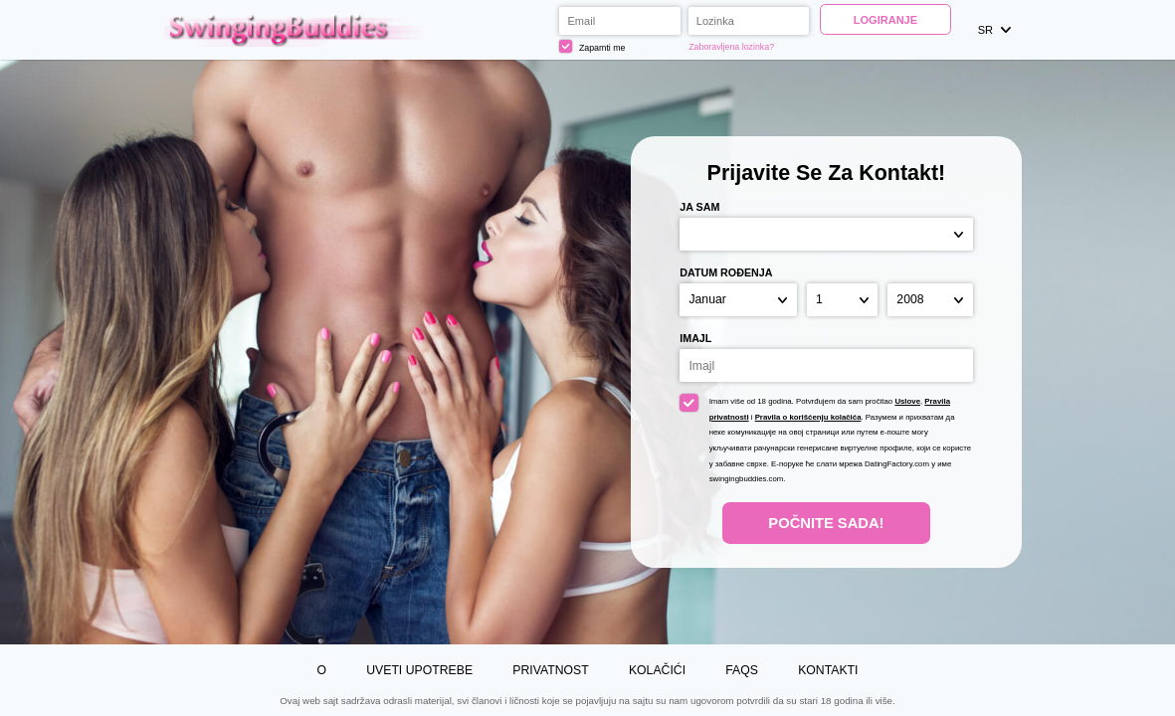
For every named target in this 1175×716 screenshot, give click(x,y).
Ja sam (699, 207)
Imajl (695, 338)
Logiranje (885, 20)
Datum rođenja (726, 272)
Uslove (907, 401)
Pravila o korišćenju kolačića (808, 417)
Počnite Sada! (825, 523)
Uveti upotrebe (419, 670)
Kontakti (828, 670)
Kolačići (657, 670)
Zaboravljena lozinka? (731, 47)
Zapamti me (592, 46)
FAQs (741, 670)
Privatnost (550, 670)
